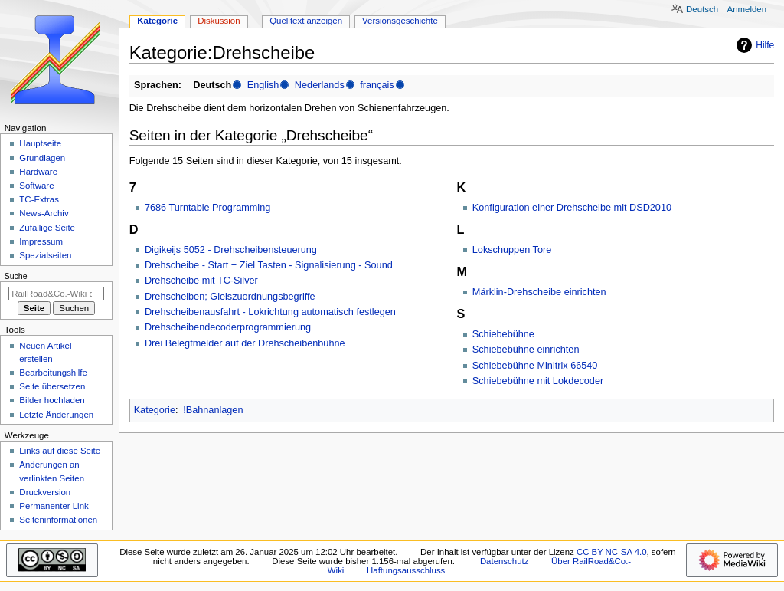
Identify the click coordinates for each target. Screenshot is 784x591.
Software (36, 185)
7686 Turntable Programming (207, 207)
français (377, 85)
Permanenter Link (53, 506)
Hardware (38, 171)
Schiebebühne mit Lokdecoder (537, 381)
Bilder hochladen (51, 400)
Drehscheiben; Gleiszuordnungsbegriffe (230, 296)
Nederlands (320, 85)
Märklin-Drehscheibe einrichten (539, 292)
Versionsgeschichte (400, 20)
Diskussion (219, 20)
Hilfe (753, 45)
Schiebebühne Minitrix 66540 (535, 365)
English (263, 85)
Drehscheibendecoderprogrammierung (228, 327)
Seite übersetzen (52, 386)
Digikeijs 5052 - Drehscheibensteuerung (231, 250)
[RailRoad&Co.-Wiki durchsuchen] (56, 293)
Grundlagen (42, 158)
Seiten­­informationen (58, 519)
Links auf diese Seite (59, 450)
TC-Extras (39, 199)
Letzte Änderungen (56, 414)
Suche (16, 276)
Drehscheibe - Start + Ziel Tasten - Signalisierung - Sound (269, 265)
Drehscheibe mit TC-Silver (201, 280)
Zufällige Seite (47, 227)
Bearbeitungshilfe (53, 372)
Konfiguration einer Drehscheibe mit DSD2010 (571, 207)
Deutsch (702, 9)
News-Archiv (43, 213)
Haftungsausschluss (406, 570)
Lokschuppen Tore (511, 250)
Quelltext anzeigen (306, 20)
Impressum (41, 241)
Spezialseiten (45, 255)
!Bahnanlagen (213, 410)
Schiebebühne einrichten (526, 349)
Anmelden (747, 9)
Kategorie (154, 410)
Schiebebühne (503, 334)
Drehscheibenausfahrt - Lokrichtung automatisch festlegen (270, 312)
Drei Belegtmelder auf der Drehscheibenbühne (245, 343)
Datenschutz (504, 561)
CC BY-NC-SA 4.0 (612, 552)
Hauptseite (40, 143)
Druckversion (44, 492)
